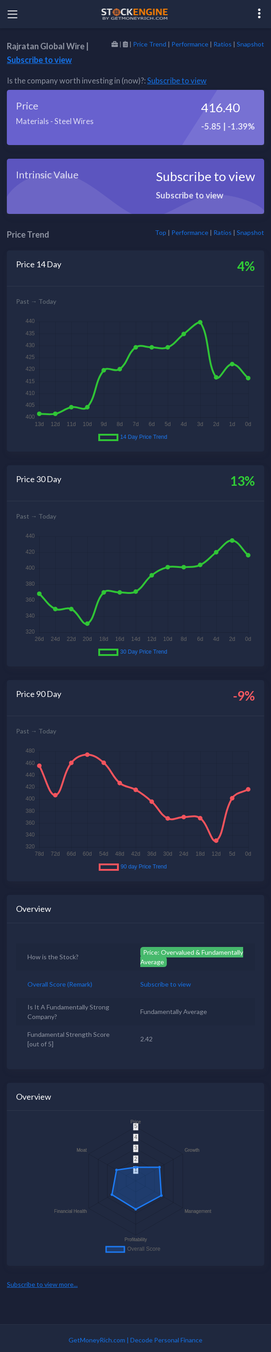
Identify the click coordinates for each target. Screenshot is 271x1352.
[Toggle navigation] (12, 14)
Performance (189, 44)
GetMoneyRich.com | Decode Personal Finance (135, 1340)
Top (160, 232)
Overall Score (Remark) (59, 984)
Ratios (222, 44)
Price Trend (149, 44)
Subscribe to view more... (42, 1284)
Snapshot (250, 44)
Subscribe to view (39, 60)
